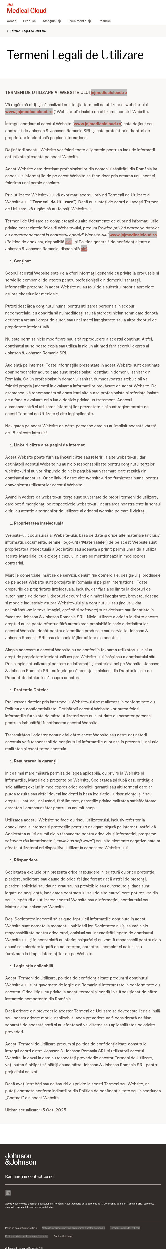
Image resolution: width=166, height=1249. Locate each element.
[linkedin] (8, 1193)
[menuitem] (13, 20)
